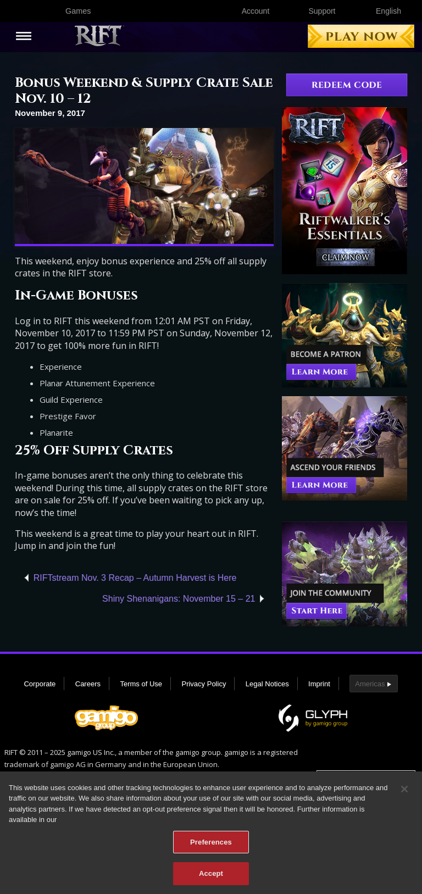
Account (256, 11)
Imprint (319, 684)
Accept (211, 875)
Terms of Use (141, 684)
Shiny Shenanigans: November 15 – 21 (178, 598)
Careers (88, 684)
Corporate (39, 684)
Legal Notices (267, 684)
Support (321, 11)
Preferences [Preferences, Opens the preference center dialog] (211, 844)
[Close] (404, 791)
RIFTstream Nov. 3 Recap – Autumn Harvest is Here (135, 577)
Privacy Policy (203, 684)
